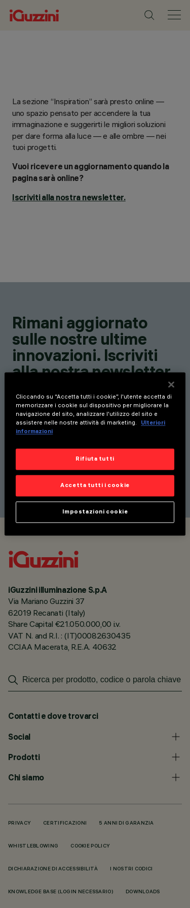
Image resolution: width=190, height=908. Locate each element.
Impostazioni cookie (95, 512)
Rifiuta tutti (94, 459)
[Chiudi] (171, 384)
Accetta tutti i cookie (95, 485)
